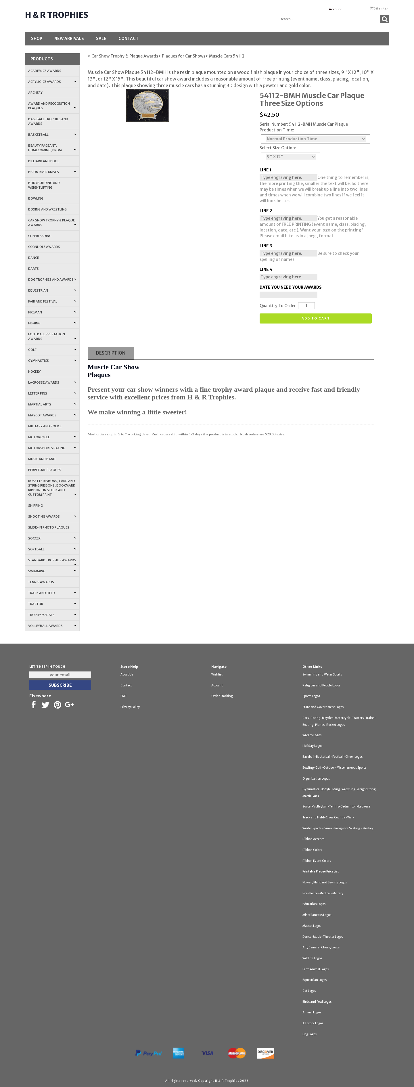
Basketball (52, 135)
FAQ (123, 696)
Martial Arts (52, 404)
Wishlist (217, 674)
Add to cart (316, 318)
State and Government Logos (323, 707)
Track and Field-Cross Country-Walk (328, 817)
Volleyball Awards (52, 626)
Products (41, 59)
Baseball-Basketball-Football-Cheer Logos (332, 757)
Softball (52, 549)
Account (335, 9)
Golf (52, 350)
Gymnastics (52, 361)
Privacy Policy (130, 707)
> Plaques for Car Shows (181, 56)
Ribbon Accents (313, 839)
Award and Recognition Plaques (52, 106)
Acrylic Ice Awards (52, 82)
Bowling (35, 198)
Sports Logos (311, 696)
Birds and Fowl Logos (316, 1002)
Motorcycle (52, 437)
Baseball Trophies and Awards (48, 121)
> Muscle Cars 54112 (224, 56)
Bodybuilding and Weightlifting (44, 185)
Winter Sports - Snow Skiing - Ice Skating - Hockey (337, 828)
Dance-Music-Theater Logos (322, 937)
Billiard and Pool (43, 161)
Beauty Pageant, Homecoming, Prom (52, 147)
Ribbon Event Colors (316, 861)
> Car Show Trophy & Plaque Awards (123, 56)
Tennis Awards (41, 582)
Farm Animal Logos (315, 969)
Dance (33, 258)
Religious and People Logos (321, 685)
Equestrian (52, 290)
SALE (101, 38)
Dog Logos (309, 1034)
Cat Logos (309, 991)
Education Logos (313, 904)
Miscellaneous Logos (316, 915)
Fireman (52, 312)
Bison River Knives (52, 172)
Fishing (52, 323)
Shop (36, 38)
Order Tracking (222, 696)
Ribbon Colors (312, 850)
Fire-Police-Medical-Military (322, 893)
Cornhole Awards (44, 247)
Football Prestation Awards (52, 336)
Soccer (52, 538)
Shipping (35, 506)
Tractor (52, 604)
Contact (128, 38)
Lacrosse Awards (52, 382)
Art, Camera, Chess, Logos (321, 947)
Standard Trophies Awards (52, 562)
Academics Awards (44, 71)
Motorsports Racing (52, 448)
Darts (33, 269)
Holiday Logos (312, 746)
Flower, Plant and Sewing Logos (324, 882)
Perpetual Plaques (44, 470)
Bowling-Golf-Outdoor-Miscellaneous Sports (334, 768)
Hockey (34, 372)
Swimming (52, 571)
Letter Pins (52, 393)
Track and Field (52, 593)
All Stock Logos (312, 1023)
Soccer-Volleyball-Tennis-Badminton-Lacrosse (336, 806)
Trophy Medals (52, 615)
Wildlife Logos (312, 958)
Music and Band (41, 459)
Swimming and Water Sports (322, 674)
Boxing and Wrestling (47, 209)
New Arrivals (69, 38)
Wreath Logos (311, 735)
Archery (35, 93)
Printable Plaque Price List (320, 871)
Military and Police (45, 426)
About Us (126, 674)
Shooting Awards (52, 516)
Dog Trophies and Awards (52, 280)
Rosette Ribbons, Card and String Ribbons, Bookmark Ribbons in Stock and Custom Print (52, 488)
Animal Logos (311, 1012)
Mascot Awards (52, 415)
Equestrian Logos (314, 980)
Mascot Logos (311, 926)
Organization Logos (316, 778)
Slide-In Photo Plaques (48, 527)
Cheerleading (39, 236)
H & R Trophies (56, 15)
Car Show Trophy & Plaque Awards (52, 222)
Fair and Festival (52, 301)
